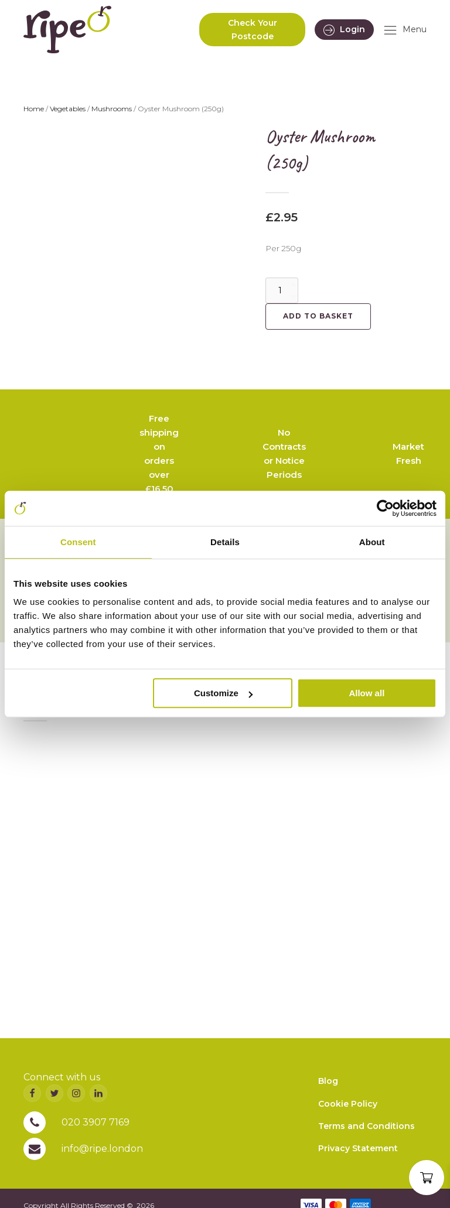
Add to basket (318, 316)
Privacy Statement (358, 1148)
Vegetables (68, 108)
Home (33, 108)
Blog (328, 1081)
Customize (223, 693)
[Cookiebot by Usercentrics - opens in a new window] (385, 508)
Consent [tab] (78, 542)
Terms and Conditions (366, 1126)
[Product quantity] (281, 290)
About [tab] (372, 542)
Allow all (366, 693)
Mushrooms (111, 108)
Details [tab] (225, 542)
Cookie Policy (347, 1104)
